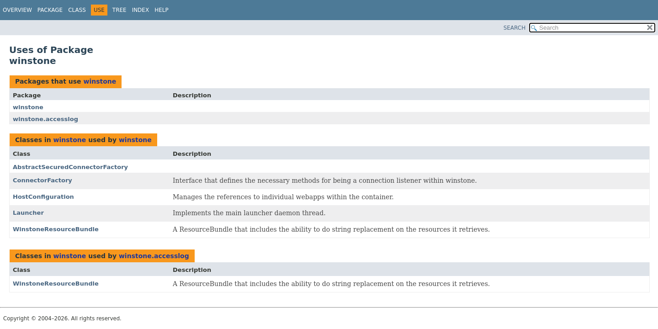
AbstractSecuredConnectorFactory (70, 167)
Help (161, 10)
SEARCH (515, 28)
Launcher (28, 212)
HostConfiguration (43, 196)
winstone (99, 81)
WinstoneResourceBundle (56, 229)
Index (140, 10)
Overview (17, 10)
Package (50, 10)
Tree (119, 10)
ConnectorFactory (42, 180)
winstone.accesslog (45, 119)
